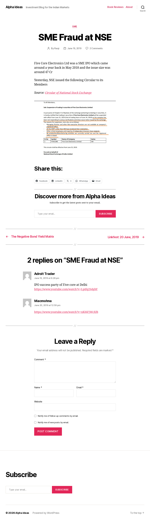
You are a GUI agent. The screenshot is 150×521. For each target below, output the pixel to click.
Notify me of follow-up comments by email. (58, 416)
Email (79, 387)
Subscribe (105, 214)
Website (38, 401)
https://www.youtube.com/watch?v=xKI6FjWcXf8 (68, 312)
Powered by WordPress (46, 513)
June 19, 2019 (74, 48)
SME (75, 26)
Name (38, 387)
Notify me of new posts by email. (53, 422)
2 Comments (96, 48)
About (129, 7)
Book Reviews (115, 7)
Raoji (56, 48)
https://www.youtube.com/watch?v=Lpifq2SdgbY (68, 289)
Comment (40, 359)
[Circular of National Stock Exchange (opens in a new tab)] (70, 93)
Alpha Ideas (14, 7)
